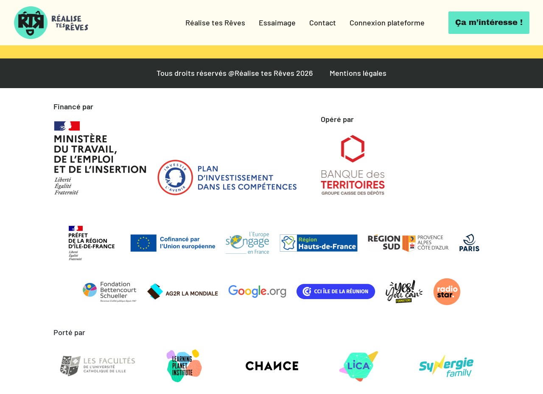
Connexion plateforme (387, 22)
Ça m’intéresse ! (489, 22)
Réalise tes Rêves (215, 22)
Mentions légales (358, 73)
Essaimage (277, 22)
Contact (322, 22)
